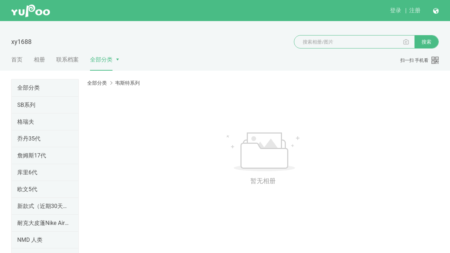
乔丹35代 (28, 138)
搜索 (426, 42)
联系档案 (67, 59)
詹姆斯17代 (31, 155)
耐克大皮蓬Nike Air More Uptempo (43, 223)
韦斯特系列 (127, 83)
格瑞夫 (25, 121)
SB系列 (26, 105)
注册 (414, 10)
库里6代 (27, 172)
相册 (39, 59)
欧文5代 (27, 189)
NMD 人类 (30, 239)
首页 (16, 59)
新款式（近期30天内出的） (43, 206)
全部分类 (101, 59)
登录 (395, 10)
